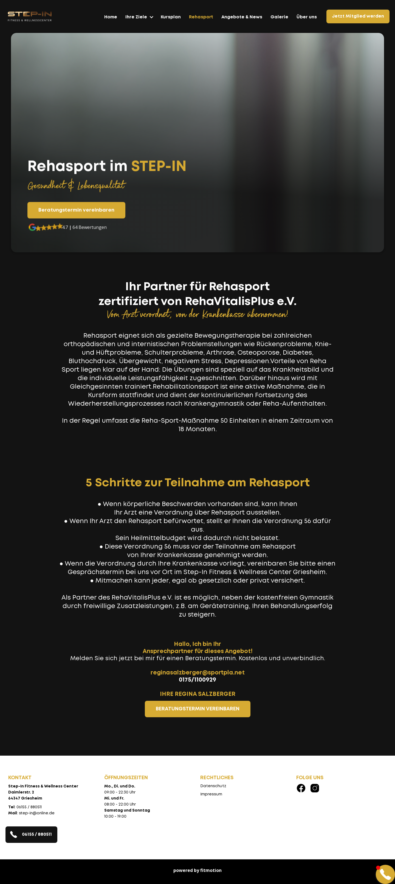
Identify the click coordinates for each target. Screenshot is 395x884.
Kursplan (171, 17)
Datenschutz (213, 786)
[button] (139, 20)
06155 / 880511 (37, 834)
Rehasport (201, 17)
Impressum (211, 794)
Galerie (279, 17)
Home (110, 17)
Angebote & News (241, 17)
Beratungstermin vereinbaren (76, 210)
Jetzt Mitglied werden (358, 16)
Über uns (307, 17)
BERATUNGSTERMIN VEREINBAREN (197, 709)
